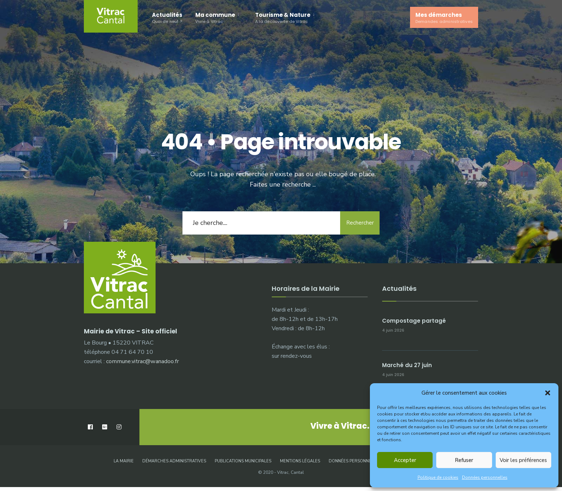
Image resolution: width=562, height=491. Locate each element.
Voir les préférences (523, 460)
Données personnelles (485, 477)
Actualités (167, 17)
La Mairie (124, 461)
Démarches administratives (174, 461)
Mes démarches (444, 17)
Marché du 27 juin (407, 365)
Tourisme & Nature (282, 17)
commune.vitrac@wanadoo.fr (142, 361)
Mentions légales (300, 461)
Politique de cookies (438, 477)
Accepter (405, 460)
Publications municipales (243, 461)
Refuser (464, 460)
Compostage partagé (414, 320)
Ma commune (215, 17)
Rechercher (360, 222)
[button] (547, 392)
